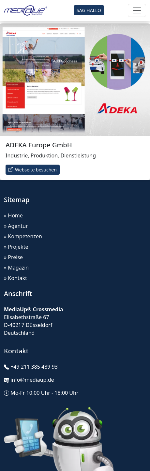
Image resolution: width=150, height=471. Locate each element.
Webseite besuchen (32, 170)
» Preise (13, 257)
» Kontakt (15, 278)
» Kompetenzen (23, 236)
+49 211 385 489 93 (34, 366)
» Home (13, 215)
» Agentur (16, 225)
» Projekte (16, 246)
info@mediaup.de (32, 379)
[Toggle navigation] (137, 10)
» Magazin (16, 267)
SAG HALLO (89, 10)
